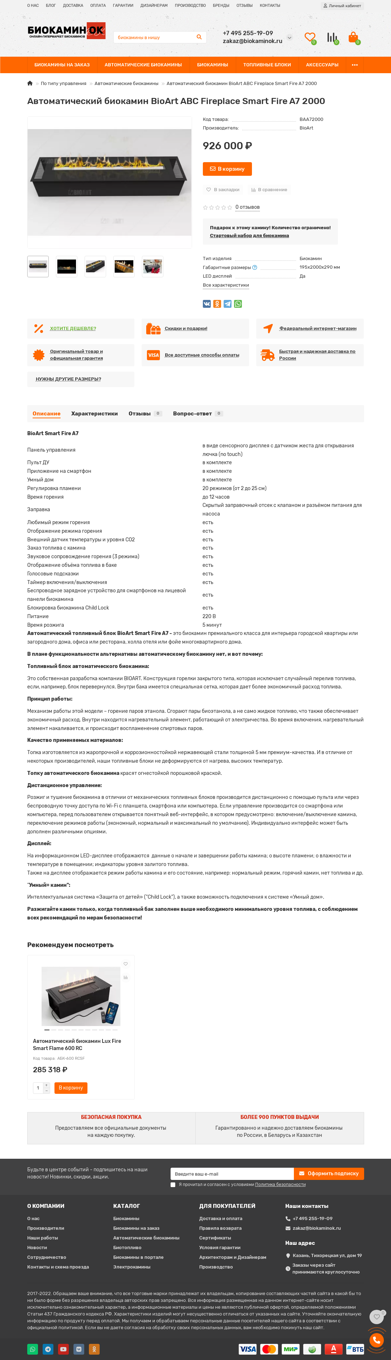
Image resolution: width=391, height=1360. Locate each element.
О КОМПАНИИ (46, 1206)
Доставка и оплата (220, 1218)
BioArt (306, 128)
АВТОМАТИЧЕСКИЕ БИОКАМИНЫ (143, 64)
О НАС (33, 5)
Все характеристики (226, 285)
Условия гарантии (219, 1247)
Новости (37, 1247)
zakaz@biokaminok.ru (317, 1228)
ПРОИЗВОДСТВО (190, 5)
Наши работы (42, 1238)
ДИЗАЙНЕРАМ (154, 5)
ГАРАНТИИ (123, 5)
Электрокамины (132, 1267)
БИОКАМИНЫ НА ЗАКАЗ (62, 64)
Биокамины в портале (138, 1257)
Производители (45, 1228)
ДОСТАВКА (73, 5)
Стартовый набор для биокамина (249, 235)
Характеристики (94, 413)
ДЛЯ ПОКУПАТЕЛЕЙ (227, 1206)
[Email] (232, 1174)
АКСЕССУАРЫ (322, 64)
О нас (33, 1218)
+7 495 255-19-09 (313, 1218)
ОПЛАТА (98, 5)
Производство (216, 1267)
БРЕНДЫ (221, 5)
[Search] (160, 37)
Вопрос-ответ (198, 413)
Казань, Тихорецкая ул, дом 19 (327, 1255)
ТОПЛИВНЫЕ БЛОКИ (267, 64)
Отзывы (145, 413)
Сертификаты (215, 1238)
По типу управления (63, 83)
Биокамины (126, 1218)
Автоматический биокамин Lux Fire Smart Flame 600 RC (77, 1044)
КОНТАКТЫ (270, 5)
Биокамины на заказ (136, 1228)
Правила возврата (220, 1228)
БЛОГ (51, 5)
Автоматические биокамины (126, 83)
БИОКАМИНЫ (212, 64)
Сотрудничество (46, 1257)
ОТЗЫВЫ (245, 5)
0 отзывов (247, 207)
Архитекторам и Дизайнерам (232, 1257)
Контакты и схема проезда (58, 1267)
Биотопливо (127, 1247)
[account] (342, 6)
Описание (47, 413)
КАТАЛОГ (126, 1206)
